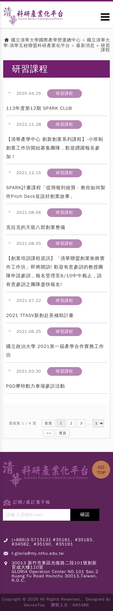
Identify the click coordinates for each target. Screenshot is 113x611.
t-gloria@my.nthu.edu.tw (38, 553)
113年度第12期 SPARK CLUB (39, 108)
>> (48, 433)
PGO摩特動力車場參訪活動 (35, 386)
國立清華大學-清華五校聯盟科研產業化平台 (56, 42)
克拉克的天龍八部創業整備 (35, 227)
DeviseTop (34, 605)
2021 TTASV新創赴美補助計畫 (40, 315)
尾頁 (63, 433)
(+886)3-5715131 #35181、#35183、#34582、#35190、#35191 (54, 542)
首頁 (48, 423)
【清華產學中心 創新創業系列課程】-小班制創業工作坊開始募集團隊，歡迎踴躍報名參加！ (54, 148)
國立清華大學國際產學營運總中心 (46, 40)
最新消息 (85, 45)
